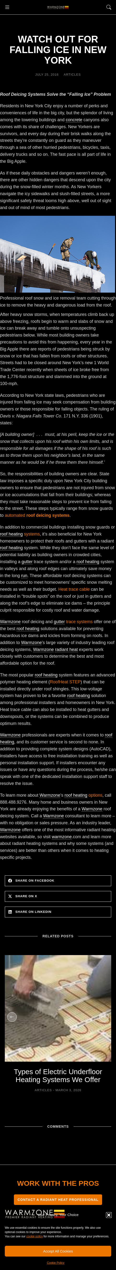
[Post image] (58, 1008)
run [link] (24, 575)
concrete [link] (74, 119)
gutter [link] (27, 561)
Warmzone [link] (10, 621)
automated (37, 515)
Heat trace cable (74, 589)
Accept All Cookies (58, 1251)
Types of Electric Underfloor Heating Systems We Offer (58, 1075)
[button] (108, 1215)
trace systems (73, 621)
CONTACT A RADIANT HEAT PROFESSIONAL (58, 1200)
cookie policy (34, 1236)
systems (20, 534)
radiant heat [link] (66, 649)
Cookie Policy (55, 1262)
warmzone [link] (62, 836)
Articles (72, 74)
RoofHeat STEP (65, 682)
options (83, 795)
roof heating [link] (11, 534)
